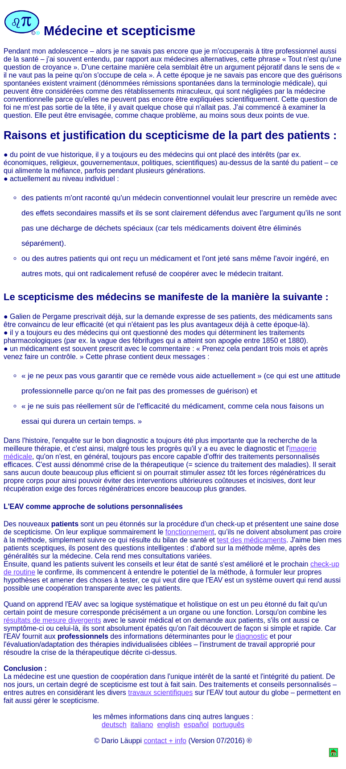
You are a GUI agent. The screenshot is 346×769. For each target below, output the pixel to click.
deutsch (114, 724)
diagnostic (251, 636)
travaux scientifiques (160, 692)
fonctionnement (189, 532)
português (228, 724)
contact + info (165, 740)
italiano (142, 724)
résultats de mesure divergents (52, 620)
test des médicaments (252, 540)
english (168, 724)
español (196, 724)
